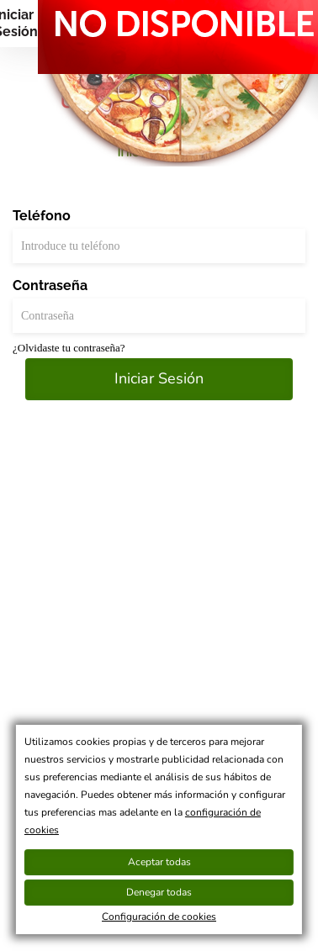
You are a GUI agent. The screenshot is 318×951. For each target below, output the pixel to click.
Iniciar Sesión (159, 378)
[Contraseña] (159, 316)
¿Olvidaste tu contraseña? (69, 347)
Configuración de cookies (159, 916)
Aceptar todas (159, 862)
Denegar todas (159, 892)
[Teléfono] (159, 246)
